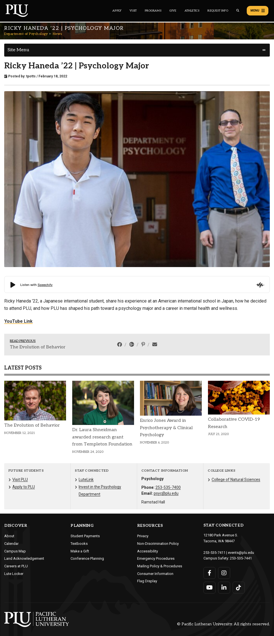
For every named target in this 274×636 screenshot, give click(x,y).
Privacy (142, 536)
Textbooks (79, 543)
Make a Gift (80, 551)
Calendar (11, 543)
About (9, 536)
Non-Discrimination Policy (158, 543)
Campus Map (15, 551)
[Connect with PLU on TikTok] (239, 588)
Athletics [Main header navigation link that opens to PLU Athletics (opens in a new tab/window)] (192, 10)
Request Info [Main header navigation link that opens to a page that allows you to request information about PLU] (217, 10)
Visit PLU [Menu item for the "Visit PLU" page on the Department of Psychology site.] (20, 479)
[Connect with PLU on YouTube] (209, 588)
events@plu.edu (241, 552)
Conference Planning (87, 558)
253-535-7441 (241, 558)
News (57, 34)
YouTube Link (18, 321)
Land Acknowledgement (24, 558)
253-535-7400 (168, 487)
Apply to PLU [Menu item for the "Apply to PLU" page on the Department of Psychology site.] (23, 487)
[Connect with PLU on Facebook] (209, 573)
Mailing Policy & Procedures (159, 566)
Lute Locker (13, 574)
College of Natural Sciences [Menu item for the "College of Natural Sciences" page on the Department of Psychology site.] (236, 479)
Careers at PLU (16, 566)
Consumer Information (155, 574)
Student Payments (85, 536)
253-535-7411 (214, 552)
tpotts (31, 76)
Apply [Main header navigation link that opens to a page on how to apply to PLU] (116, 10)
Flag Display (147, 581)
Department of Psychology (26, 34)
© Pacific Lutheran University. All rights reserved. (223, 624)
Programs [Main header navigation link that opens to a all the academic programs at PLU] (153, 10)
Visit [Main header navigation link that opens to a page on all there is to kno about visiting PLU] (133, 10)
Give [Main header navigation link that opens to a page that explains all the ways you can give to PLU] (172, 10)
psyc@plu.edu (166, 493)
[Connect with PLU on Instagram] (224, 573)
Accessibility (147, 551)
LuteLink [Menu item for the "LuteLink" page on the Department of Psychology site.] (86, 479)
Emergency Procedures (156, 558)
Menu (257, 11)
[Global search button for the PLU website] (238, 10)
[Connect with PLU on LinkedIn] (224, 588)
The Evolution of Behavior (37, 347)
